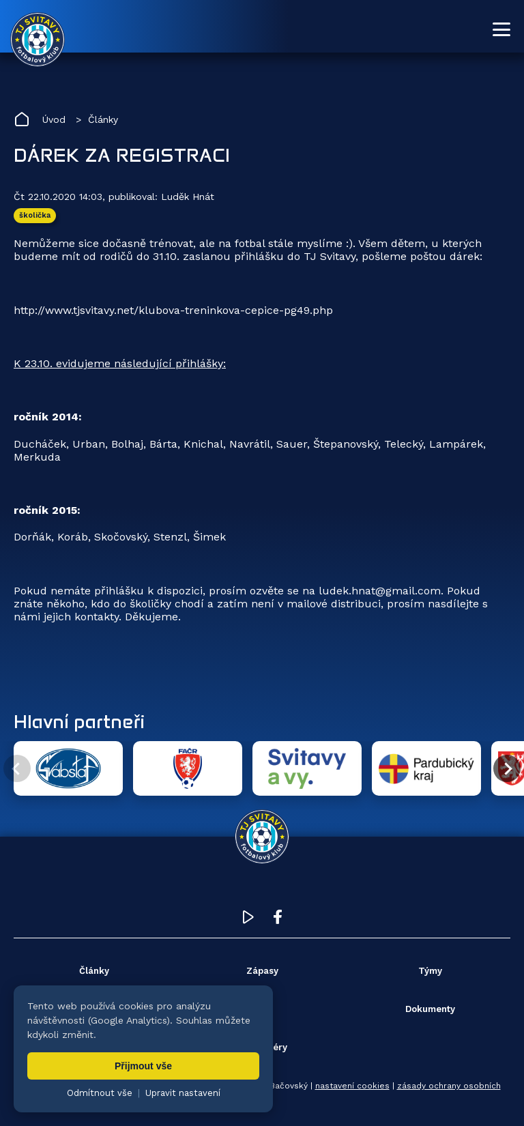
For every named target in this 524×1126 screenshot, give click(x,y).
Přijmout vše (143, 1065)
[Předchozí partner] (17, 768)
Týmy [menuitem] (430, 971)
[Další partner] (507, 768)
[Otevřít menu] (501, 29)
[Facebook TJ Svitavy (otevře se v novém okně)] (278, 920)
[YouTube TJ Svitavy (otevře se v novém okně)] (248, 920)
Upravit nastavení (182, 1093)
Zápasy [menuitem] (262, 971)
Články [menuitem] (94, 971)
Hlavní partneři (79, 721)
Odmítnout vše (99, 1093)
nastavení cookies (352, 1086)
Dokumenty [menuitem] (430, 1009)
